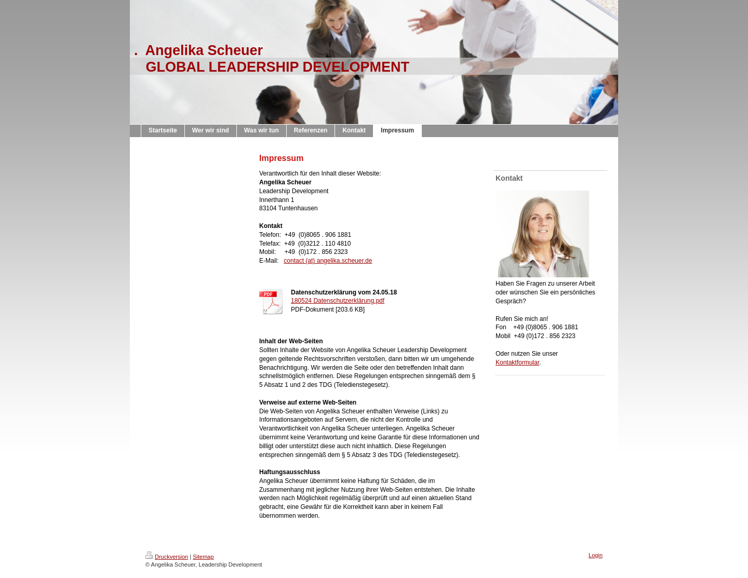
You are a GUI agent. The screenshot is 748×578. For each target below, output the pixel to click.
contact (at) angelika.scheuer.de (328, 260)
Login (596, 555)
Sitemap (203, 557)
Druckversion (166, 557)
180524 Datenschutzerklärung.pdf (337, 300)
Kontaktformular (517, 362)
